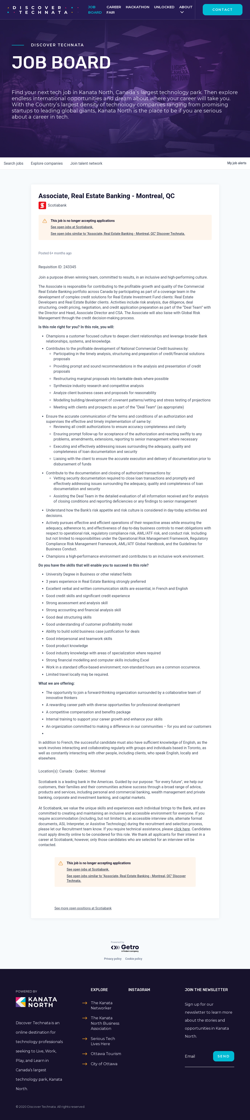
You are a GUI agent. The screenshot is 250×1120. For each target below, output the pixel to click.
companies (47, 163)
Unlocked (164, 7)
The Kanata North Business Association (105, 1023)
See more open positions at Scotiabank (83, 908)
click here (182, 829)
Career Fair (114, 10)
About (186, 7)
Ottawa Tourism (106, 1054)
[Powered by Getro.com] (125, 947)
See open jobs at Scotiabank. (72, 227)
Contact (222, 10)
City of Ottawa (104, 1064)
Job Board (95, 10)
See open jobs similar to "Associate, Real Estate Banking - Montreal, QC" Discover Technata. (118, 234)
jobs (13, 163)
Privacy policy (112, 958)
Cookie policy (133, 958)
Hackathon (137, 7)
